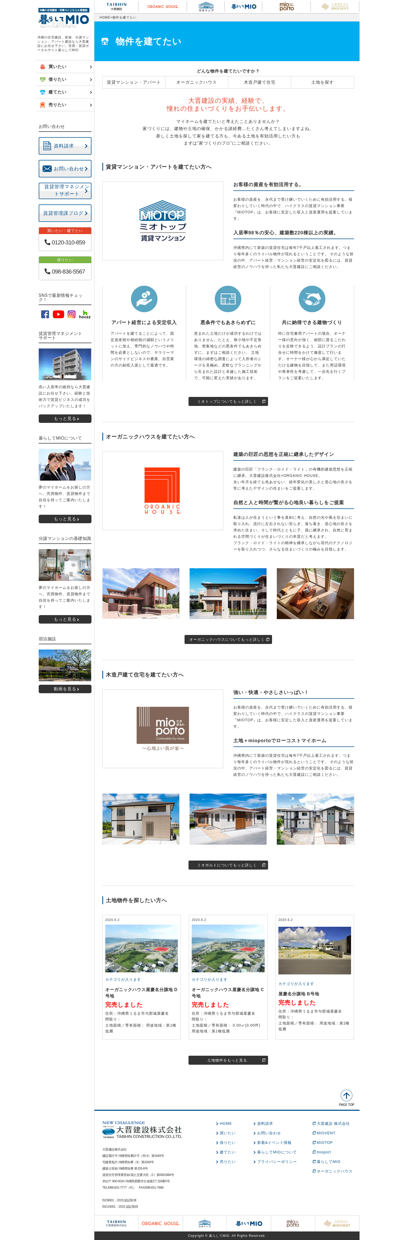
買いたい (228, 1133)
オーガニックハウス (335, 1171)
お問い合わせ (269, 1133)
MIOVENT (326, 1133)
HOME (105, 17)
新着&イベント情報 (274, 1142)
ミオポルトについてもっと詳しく (227, 865)
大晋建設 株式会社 (333, 1123)
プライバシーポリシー (277, 1162)
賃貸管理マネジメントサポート (67, 190)
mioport (324, 1152)
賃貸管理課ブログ (63, 213)
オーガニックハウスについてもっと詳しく (227, 639)
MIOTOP (325, 1142)
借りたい (228, 1142)
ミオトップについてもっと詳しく (227, 401)
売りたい (228, 1162)
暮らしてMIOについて (277, 1152)
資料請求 (265, 1123)
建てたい (228, 1152)
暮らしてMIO (328, 1162)
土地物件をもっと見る (227, 1060)
